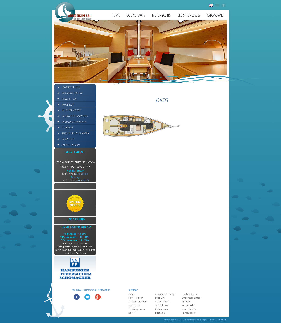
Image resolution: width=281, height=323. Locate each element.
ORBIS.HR (222, 320)
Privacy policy (189, 312)
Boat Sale (68, 139)
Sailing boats (136, 15)
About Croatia (71, 144)
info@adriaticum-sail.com (75, 162)
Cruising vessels (189, 15)
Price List (68, 104)
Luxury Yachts (71, 87)
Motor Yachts (161, 15)
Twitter (87, 297)
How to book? (71, 110)
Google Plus (98, 297)
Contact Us (69, 98)
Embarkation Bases (74, 121)
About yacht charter (75, 133)
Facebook (77, 297)
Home (116, 15)
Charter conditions (75, 116)
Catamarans (215, 15)
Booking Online (72, 93)
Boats (131, 312)
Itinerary (67, 127)
